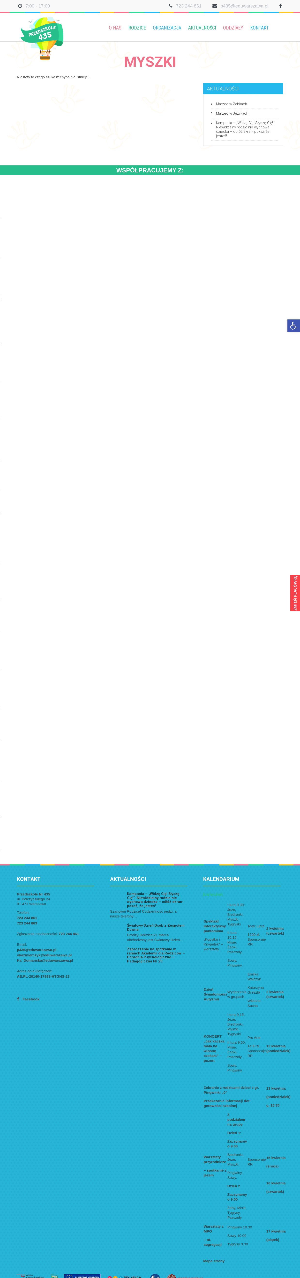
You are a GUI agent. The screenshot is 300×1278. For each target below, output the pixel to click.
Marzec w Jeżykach (232, 113)
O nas (115, 28)
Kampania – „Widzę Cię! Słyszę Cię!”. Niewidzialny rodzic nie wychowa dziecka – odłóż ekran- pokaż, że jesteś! (245, 129)
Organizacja (167, 28)
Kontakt (259, 28)
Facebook (30, 999)
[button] (293, 325)
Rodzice (137, 28)
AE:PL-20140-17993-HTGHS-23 (43, 976)
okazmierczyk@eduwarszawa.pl (44, 955)
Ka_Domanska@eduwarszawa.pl (45, 960)
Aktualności (202, 28)
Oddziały (233, 28)
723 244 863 (27, 923)
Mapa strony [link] (214, 1261)
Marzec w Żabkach (231, 104)
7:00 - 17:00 (37, 5)
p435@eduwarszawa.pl (244, 5)
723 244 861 (189, 5)
